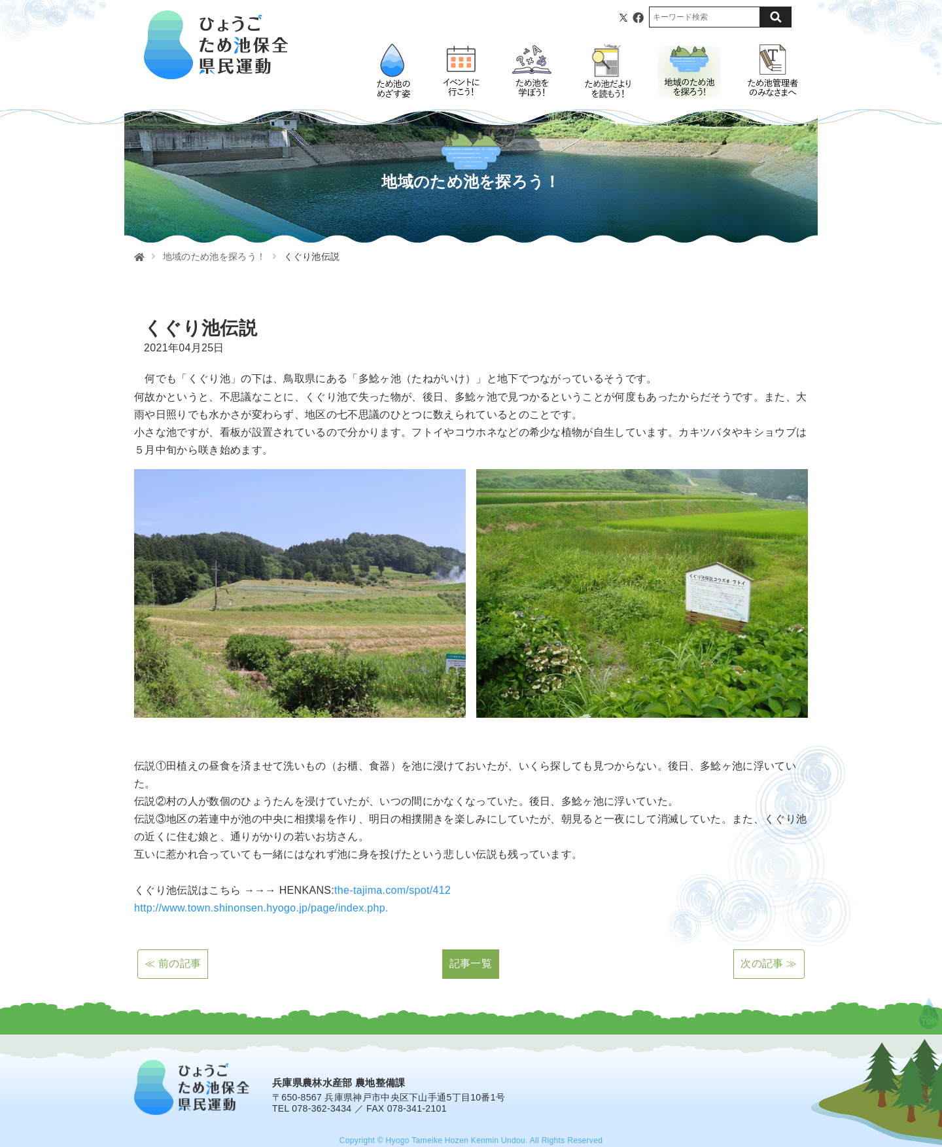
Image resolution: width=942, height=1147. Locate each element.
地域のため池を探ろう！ (214, 256)
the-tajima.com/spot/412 (392, 890)
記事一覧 (470, 963)
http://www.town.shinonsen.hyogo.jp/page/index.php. (261, 907)
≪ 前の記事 (173, 963)
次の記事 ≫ (769, 963)
